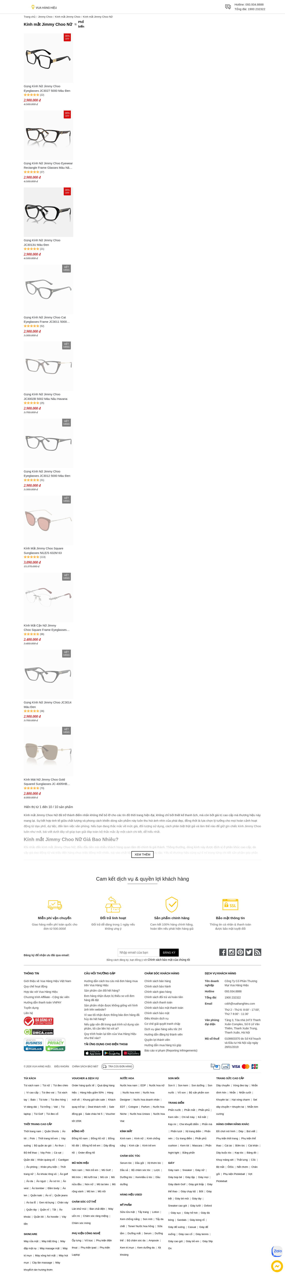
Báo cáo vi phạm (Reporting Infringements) (170, 1050)
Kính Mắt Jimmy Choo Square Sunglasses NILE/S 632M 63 (43, 551)
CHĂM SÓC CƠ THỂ (84, 1201)
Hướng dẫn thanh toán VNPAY (42, 1002)
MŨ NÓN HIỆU (80, 1162)
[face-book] (222, 952)
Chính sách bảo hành (157, 986)
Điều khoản (61, 1066)
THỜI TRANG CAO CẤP (38, 1124)
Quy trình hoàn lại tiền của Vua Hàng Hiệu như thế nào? (110, 1036)
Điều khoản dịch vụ (156, 1018)
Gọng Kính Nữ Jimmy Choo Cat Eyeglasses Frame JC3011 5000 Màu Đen (45, 320)
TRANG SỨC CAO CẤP (230, 1078)
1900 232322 (256, 9)
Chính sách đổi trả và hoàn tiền (163, 997)
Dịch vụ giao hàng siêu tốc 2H (163, 1029)
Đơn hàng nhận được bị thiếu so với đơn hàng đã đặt (109, 998)
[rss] (257, 952)
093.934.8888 (254, 4)
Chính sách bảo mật (156, 1013)
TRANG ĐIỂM (176, 1102)
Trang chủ (29, 16)
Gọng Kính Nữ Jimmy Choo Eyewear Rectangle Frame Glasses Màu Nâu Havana (48, 166)
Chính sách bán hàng (157, 981)
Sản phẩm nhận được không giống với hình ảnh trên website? (111, 1007)
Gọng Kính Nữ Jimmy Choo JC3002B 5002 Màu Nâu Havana (45, 396)
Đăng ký (169, 952)
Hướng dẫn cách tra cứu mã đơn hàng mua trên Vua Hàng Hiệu (111, 983)
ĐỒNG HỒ (78, 1131)
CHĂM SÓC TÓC (130, 1155)
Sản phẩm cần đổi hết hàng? (102, 990)
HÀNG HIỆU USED (131, 1194)
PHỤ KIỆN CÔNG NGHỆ (86, 1233)
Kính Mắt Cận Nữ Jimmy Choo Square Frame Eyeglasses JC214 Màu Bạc (45, 628)
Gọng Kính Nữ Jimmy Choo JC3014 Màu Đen (47, 705)
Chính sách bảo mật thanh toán (163, 1007)
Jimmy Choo (45, 16)
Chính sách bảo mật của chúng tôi (169, 959)
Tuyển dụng (31, 1007)
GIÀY (171, 1162)
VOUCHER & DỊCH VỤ (85, 1078)
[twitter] (249, 952)
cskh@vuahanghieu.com (240, 1003)
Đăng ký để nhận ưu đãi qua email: (46, 955)
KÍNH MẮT (126, 1131)
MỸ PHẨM (125, 1204)
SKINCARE (30, 1234)
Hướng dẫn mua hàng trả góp (162, 1045)
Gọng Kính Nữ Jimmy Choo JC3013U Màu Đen (42, 242)
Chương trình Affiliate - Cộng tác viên (46, 997)
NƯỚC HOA (127, 1078)
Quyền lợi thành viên (157, 1039)
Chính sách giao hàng (157, 991)
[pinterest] (240, 952)
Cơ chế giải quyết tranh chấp (162, 1023)
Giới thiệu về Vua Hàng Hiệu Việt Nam (47, 981)
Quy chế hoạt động (35, 986)
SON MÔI (173, 1078)
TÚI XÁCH (30, 1078)
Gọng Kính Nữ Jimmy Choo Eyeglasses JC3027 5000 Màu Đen (47, 88)
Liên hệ (28, 1013)
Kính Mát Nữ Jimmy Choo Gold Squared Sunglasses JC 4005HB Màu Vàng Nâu (45, 782)
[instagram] (231, 952)
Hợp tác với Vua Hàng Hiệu (41, 991)
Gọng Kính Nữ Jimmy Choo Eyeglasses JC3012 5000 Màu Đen (47, 474)
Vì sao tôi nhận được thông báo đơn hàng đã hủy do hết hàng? (111, 1017)
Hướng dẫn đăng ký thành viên (163, 1034)
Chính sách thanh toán (158, 1002)
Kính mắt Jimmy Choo (67, 16)
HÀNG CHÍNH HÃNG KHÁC (232, 1124)
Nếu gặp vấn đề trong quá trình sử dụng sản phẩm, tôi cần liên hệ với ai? (111, 1026)
